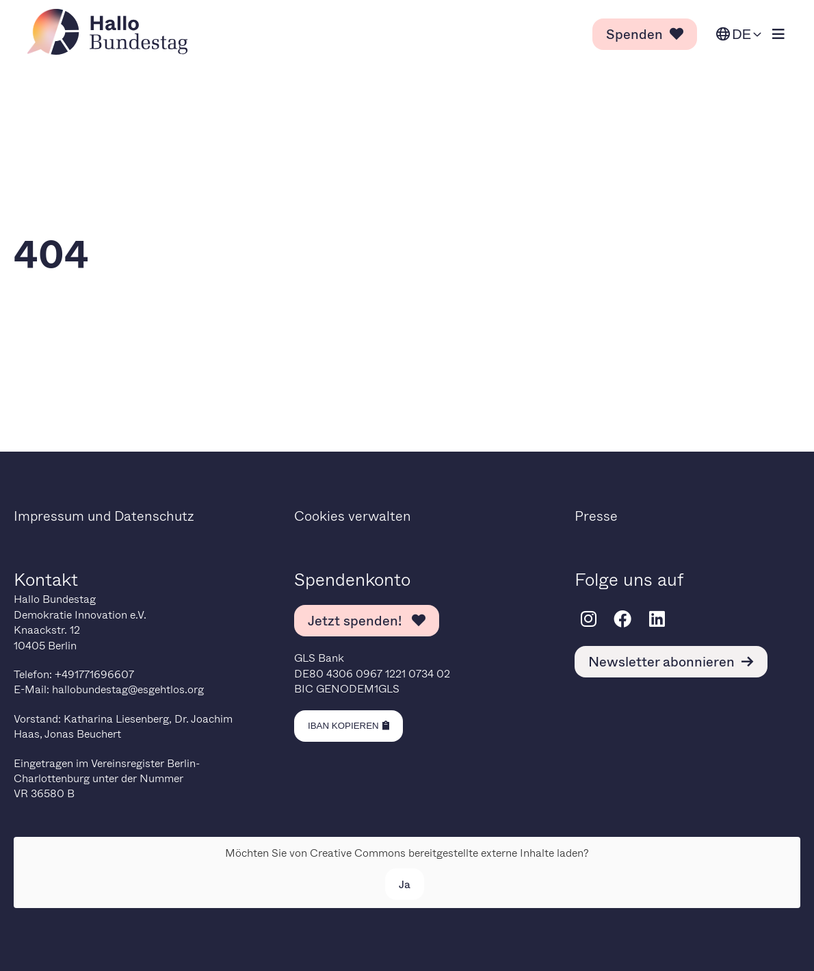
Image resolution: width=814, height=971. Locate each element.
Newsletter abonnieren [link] (671, 661)
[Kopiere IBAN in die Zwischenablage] (348, 726)
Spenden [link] (644, 33)
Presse (596, 515)
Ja (404, 883)
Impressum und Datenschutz (104, 515)
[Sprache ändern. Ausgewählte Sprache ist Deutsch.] (738, 34)
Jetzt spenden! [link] (366, 620)
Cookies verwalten (352, 515)
